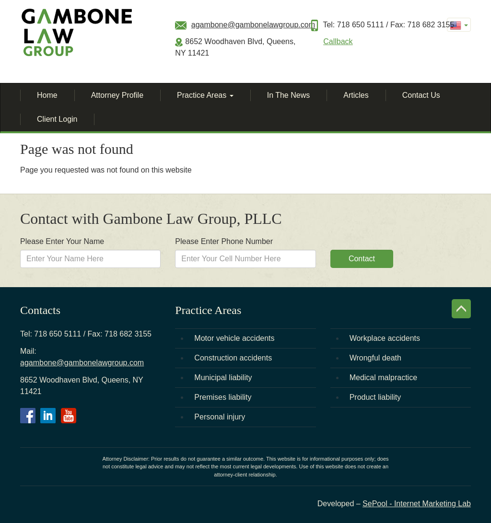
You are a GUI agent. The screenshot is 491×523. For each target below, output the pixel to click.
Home (47, 95)
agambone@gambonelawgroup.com (253, 25)
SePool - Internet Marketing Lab (416, 504)
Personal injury (219, 417)
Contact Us (421, 95)
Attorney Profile (117, 95)
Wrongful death (375, 358)
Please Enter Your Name (62, 241)
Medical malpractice (383, 377)
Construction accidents (233, 358)
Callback (337, 41)
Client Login (57, 119)
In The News (288, 95)
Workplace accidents (385, 338)
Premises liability (222, 397)
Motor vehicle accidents (234, 338)
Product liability (375, 397)
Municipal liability (223, 377)
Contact (362, 259)
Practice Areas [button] (205, 95)
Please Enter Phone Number (224, 241)
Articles (355, 95)
